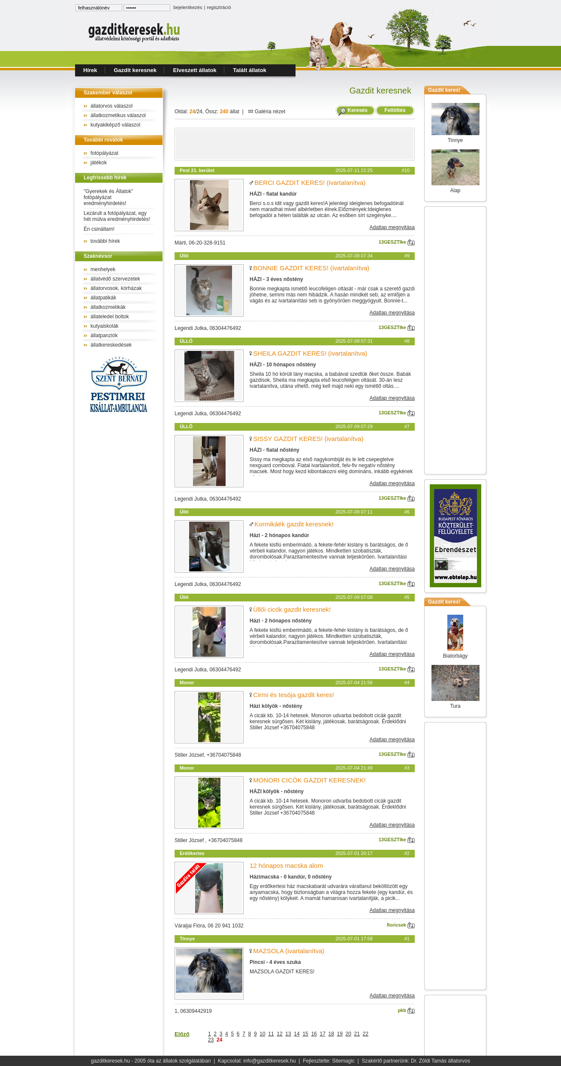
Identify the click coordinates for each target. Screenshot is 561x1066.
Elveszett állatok (195, 70)
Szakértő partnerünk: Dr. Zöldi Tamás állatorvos (416, 1061)
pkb (406, 1010)
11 (271, 1034)
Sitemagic (343, 1061)
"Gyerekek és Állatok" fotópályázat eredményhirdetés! (108, 197)
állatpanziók (104, 335)
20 (348, 1034)
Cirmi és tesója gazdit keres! (293, 694)
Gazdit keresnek (135, 70)
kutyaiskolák (104, 326)
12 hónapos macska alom (286, 865)
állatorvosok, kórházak (116, 288)
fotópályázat (104, 153)
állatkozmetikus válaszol (118, 115)
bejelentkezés (187, 7)
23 (211, 1040)
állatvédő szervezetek (115, 279)
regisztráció (219, 7)
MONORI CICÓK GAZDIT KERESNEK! (309, 780)
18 (331, 1034)
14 (296, 1034)
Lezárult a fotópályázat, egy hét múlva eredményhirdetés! (117, 216)
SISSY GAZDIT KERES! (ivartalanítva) (308, 438)
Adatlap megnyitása (392, 227)
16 (314, 1034)
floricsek (401, 924)
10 (262, 1034)
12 (279, 1034)
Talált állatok (249, 70)
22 (365, 1034)
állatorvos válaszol (111, 106)
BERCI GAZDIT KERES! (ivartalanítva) (309, 182)
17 (322, 1034)
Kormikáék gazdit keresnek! (293, 524)
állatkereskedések (111, 345)
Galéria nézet (267, 112)
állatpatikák (103, 298)
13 (288, 1034)
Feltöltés (395, 110)
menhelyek (102, 269)
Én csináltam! (99, 229)
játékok (98, 163)
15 (305, 1034)
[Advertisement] (294, 144)
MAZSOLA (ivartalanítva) (288, 950)
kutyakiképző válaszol (115, 125)
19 (340, 1034)
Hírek (90, 70)
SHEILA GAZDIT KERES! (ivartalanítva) (310, 353)
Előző (182, 1034)
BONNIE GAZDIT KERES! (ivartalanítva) (311, 268)
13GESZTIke (397, 242)
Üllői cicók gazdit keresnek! (292, 609)
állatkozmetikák (108, 307)
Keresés (357, 110)
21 (357, 1034)
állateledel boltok (109, 317)
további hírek (105, 241)
